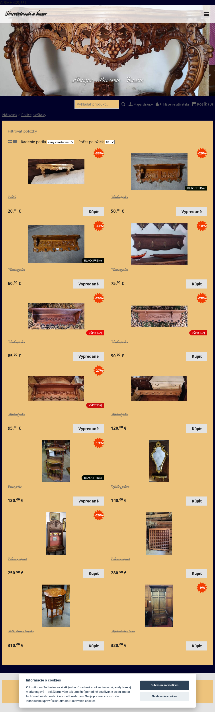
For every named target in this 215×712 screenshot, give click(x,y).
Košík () (202, 104)
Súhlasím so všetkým (164, 685)
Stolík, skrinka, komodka (20, 631)
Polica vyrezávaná (17, 559)
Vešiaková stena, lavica (123, 631)
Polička (12, 197)
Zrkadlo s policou (120, 487)
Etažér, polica (14, 487)
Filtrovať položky (22, 131)
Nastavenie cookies (164, 696)
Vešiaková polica (119, 197)
